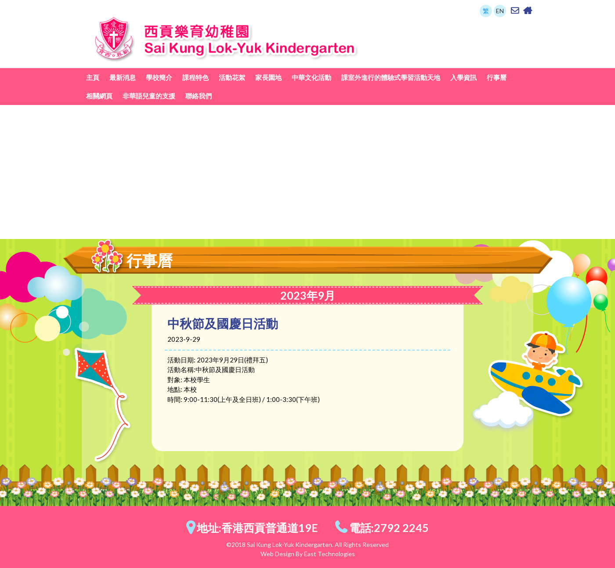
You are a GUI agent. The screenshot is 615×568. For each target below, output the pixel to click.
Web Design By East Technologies (307, 553)
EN (500, 10)
